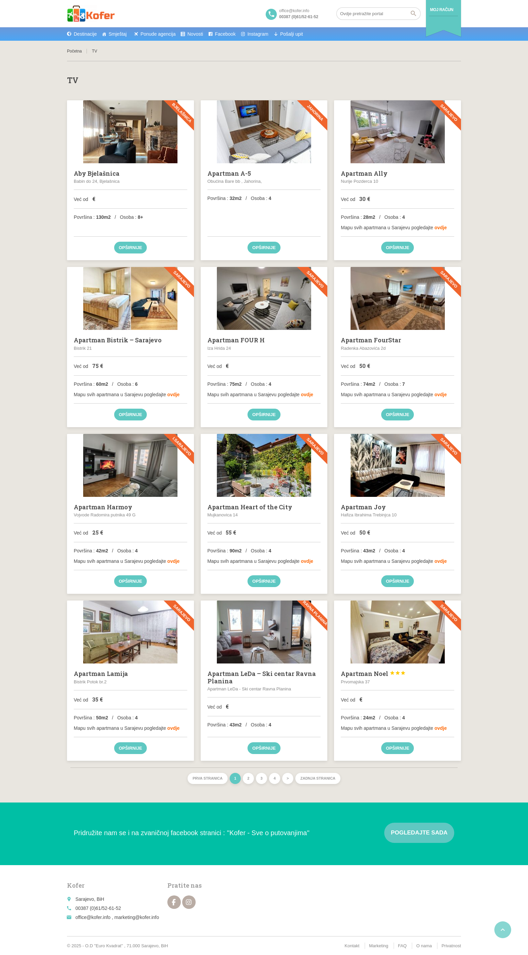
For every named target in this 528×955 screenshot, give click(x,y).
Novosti (195, 34)
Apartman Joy (363, 507)
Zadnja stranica (317, 778)
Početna (74, 51)
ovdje (440, 227)
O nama (424, 945)
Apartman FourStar (371, 340)
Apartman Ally (364, 173)
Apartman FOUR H (236, 340)
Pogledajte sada (419, 832)
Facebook (225, 34)
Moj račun (441, 9)
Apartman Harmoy (103, 507)
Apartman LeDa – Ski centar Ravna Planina (261, 677)
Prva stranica (208, 778)
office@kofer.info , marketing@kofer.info (117, 917)
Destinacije (85, 34)
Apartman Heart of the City (249, 507)
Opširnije (130, 247)
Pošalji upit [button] (291, 34)
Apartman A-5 (229, 173)
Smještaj (117, 34)
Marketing (378, 945)
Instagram (258, 34)
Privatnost (451, 945)
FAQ (402, 945)
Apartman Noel (373, 674)
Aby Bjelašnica (97, 173)
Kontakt (351, 945)
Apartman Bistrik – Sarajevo (118, 340)
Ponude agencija (157, 34)
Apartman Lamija (101, 674)
